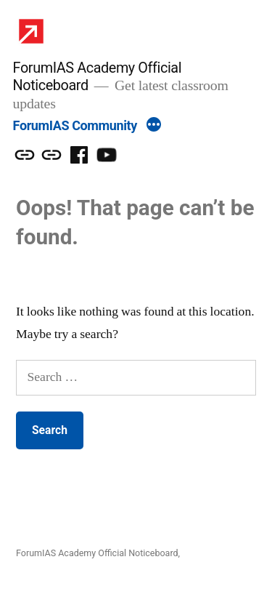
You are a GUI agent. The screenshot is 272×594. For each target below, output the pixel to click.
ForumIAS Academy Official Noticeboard (97, 552)
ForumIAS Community (75, 125)
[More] (153, 126)
